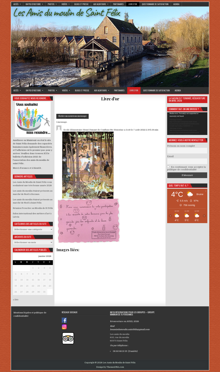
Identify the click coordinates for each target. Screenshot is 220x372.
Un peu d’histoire (33, 4)
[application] (187, 123)
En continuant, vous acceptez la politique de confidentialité (186, 168)
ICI (45, 153)
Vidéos (64, 4)
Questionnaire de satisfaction (155, 4)
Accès (16, 4)
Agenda (176, 4)
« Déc (16, 299)
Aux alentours (99, 4)
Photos (51, 4)
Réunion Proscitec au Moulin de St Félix (33, 208)
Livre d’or (133, 4)
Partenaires (118, 4)
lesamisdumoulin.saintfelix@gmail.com (130, 329)
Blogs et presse (81, 4)
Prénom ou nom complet (181, 146)
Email (170, 156)
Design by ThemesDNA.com (110, 367)
